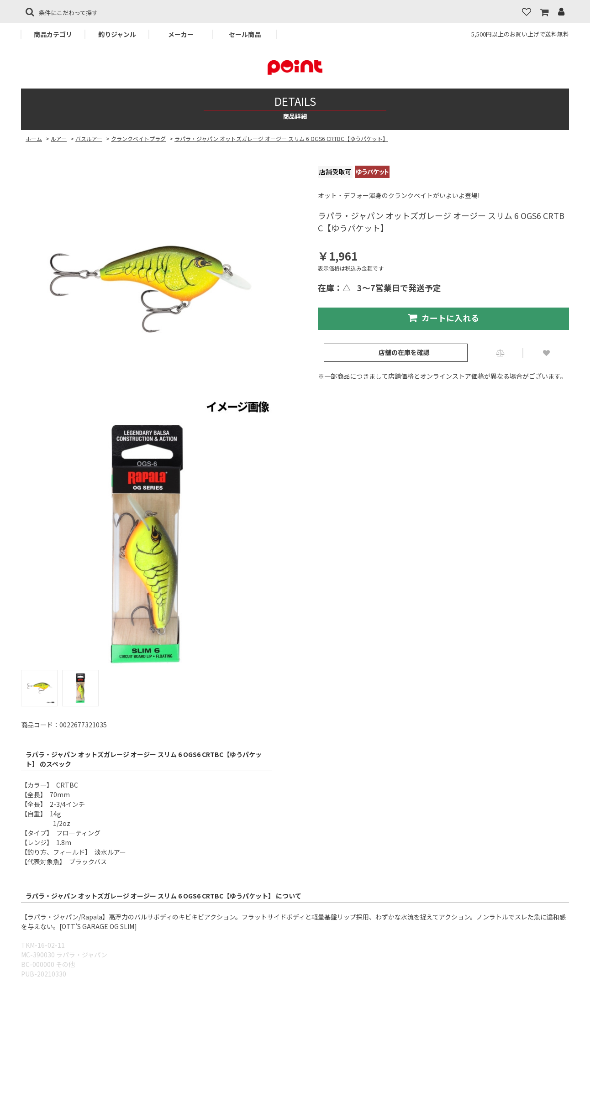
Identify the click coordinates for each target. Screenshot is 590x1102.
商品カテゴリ (53, 34)
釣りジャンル (117, 34)
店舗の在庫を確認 (404, 352)
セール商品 (245, 34)
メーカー (181, 34)
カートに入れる (443, 318)
